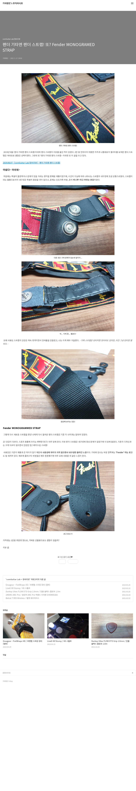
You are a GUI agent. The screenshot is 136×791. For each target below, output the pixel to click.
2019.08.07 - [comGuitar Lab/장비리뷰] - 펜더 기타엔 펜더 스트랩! (31, 162)
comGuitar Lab (13, 579)
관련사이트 (7, 777)
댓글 (4, 693)
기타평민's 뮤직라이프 (13, 3)
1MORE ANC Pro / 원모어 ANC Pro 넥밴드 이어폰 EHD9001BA (32, 594)
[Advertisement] (68, 628)
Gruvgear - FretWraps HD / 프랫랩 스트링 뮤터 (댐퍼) (28, 584)
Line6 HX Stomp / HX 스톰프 (18, 588)
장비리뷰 (26, 579)
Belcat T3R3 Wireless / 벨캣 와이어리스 (22, 598)
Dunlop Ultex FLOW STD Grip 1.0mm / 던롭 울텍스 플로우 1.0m (33, 591)
